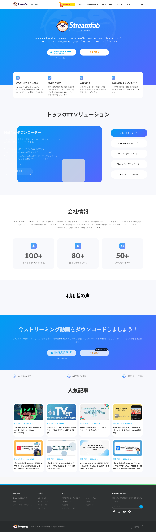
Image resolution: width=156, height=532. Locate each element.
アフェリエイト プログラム (22, 505)
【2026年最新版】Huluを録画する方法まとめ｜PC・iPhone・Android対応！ (27, 430)
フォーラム (41, 508)
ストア (129, 4)
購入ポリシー (90, 501)
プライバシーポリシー (69, 508)
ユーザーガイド (42, 501)
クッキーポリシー (92, 498)
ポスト (119, 4)
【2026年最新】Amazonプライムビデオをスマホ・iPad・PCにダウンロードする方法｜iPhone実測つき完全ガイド (127, 466)
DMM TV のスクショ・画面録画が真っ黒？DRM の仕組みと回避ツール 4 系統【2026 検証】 (94, 466)
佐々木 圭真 (84, 423)
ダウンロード (107, 4)
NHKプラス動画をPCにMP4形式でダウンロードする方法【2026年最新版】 (127, 430)
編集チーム (17, 501)
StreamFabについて (20, 498)
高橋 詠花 (116, 423)
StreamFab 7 (92, 4)
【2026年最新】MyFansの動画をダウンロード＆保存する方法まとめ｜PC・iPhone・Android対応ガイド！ (28, 466)
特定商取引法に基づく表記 (71, 498)
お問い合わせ (42, 498)
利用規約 (65, 505)
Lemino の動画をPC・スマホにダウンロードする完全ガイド (94, 428)
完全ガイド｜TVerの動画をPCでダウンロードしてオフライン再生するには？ (61, 430)
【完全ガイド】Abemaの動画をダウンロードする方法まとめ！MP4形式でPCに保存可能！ (61, 466)
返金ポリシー (90, 505)
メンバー (139, 4)
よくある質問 (42, 505)
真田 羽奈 (17, 423)
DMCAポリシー (67, 501)
